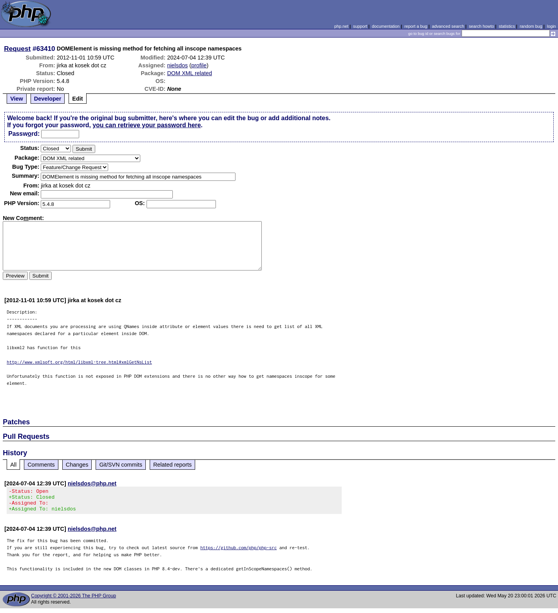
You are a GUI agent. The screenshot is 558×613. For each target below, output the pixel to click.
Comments (41, 465)
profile (199, 65)
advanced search (448, 26)
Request (17, 48)
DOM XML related (189, 73)
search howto (481, 26)
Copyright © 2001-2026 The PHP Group (73, 600)
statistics (507, 26)
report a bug (415, 26)
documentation (386, 26)
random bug (531, 26)
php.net (341, 26)
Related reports (172, 465)
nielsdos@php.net (92, 483)
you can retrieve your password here (146, 125)
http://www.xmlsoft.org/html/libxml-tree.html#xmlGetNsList (79, 361)
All (13, 465)
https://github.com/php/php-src (238, 552)
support (360, 26)
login (551, 26)
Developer (48, 99)
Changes (77, 465)
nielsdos (177, 65)
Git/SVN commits (120, 465)
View (16, 99)
